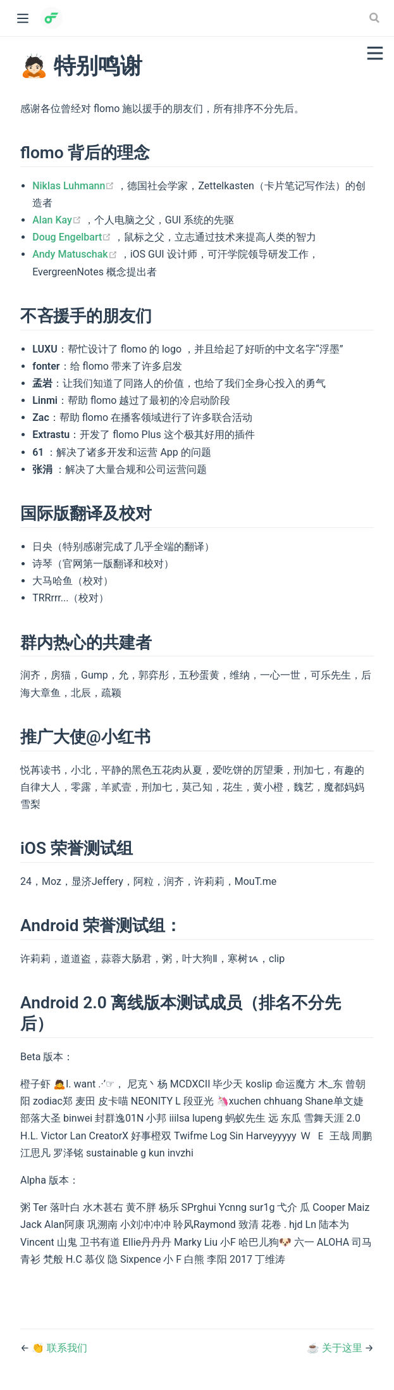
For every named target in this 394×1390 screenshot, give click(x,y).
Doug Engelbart (73, 237)
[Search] (375, 17)
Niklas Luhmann (74, 186)
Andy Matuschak (76, 254)
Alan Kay (58, 220)
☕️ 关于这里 (336, 1348)
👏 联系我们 (59, 1348)
